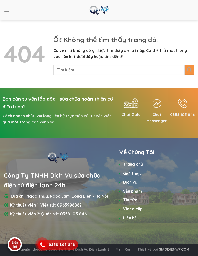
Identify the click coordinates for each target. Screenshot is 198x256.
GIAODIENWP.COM (174, 249)
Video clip (133, 208)
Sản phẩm (132, 191)
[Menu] (7, 10)
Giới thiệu (132, 173)
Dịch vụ (130, 182)
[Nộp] (189, 69)
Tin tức (130, 199)
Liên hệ (130, 217)
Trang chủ (133, 164)
